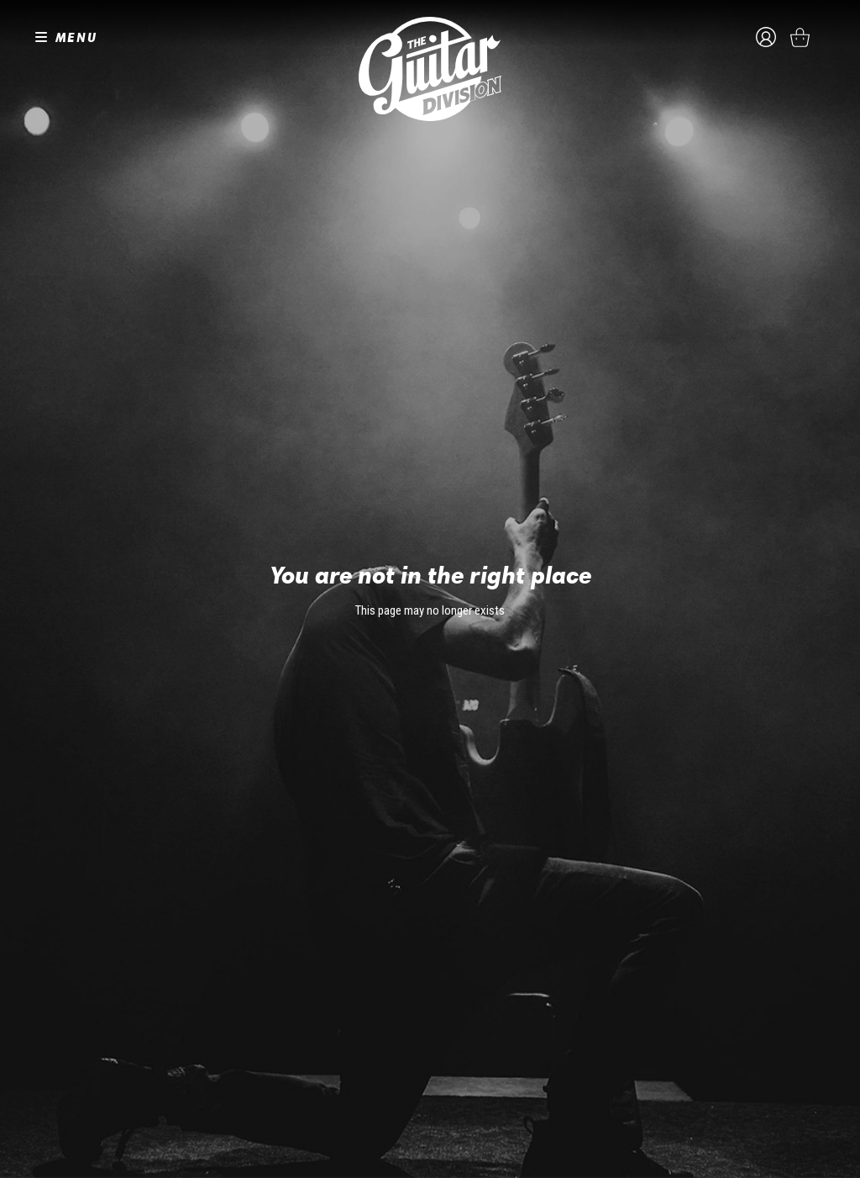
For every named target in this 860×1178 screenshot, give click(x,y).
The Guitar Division (430, 69)
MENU (76, 37)
